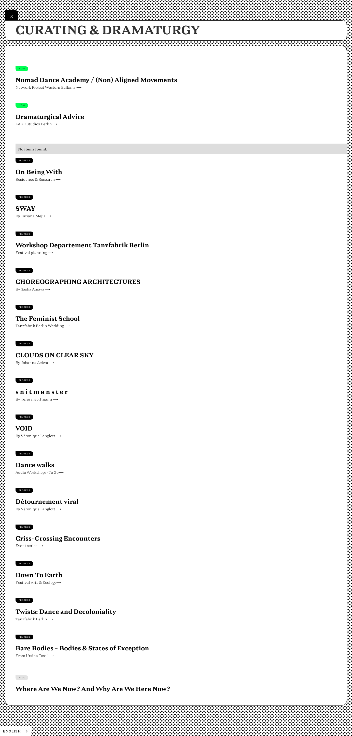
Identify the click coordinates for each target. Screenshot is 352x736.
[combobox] (15, 731)
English (12, 730)
